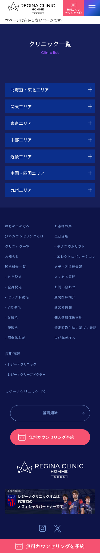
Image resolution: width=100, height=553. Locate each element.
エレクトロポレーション (76, 256)
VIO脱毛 (14, 307)
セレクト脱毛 (18, 297)
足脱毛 (13, 317)
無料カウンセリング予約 (51, 437)
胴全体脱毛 (16, 337)
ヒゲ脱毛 (15, 276)
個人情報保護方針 (68, 317)
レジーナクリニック (21, 364)
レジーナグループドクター (26, 374)
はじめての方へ (17, 226)
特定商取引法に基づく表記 (75, 327)
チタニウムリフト (71, 246)
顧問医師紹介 (64, 297)
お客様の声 (63, 226)
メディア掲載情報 (68, 266)
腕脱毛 (13, 327)
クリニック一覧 (17, 246)
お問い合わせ (64, 287)
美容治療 (61, 236)
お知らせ (12, 256)
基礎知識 (50, 412)
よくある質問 (64, 276)
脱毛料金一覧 (15, 266)
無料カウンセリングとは (24, 236)
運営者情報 (63, 307)
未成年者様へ (64, 337)
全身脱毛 (15, 287)
